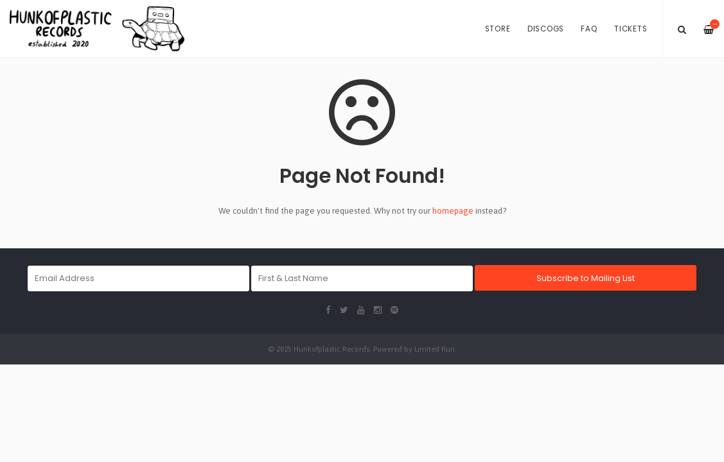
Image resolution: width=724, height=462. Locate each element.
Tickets (630, 29)
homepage (452, 211)
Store (498, 29)
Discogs (545, 29)
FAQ (589, 29)
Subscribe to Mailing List (585, 278)
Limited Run (434, 349)
